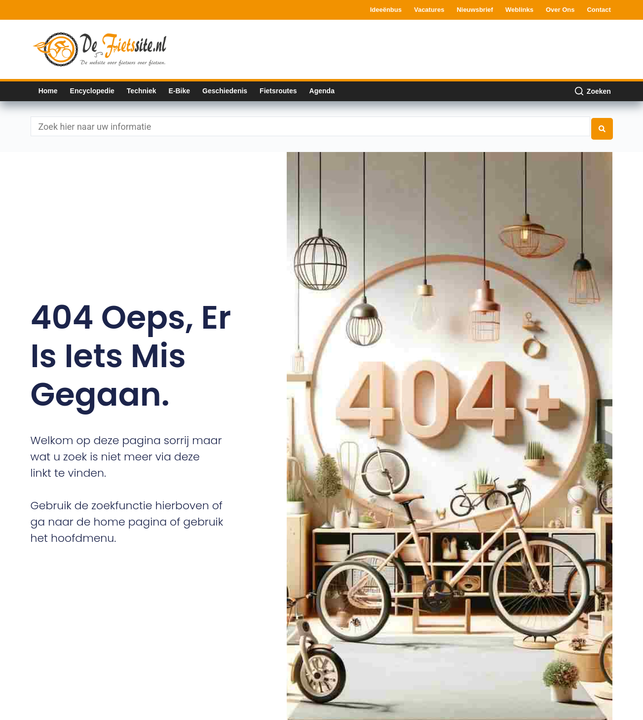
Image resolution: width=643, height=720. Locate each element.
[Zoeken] (593, 91)
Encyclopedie (92, 91)
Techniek (141, 91)
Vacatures (429, 9)
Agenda (322, 91)
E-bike (179, 91)
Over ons (560, 9)
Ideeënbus (386, 9)
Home (48, 91)
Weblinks (519, 9)
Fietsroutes (278, 91)
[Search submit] (602, 124)
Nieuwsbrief (474, 9)
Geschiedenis (224, 91)
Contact (598, 9)
